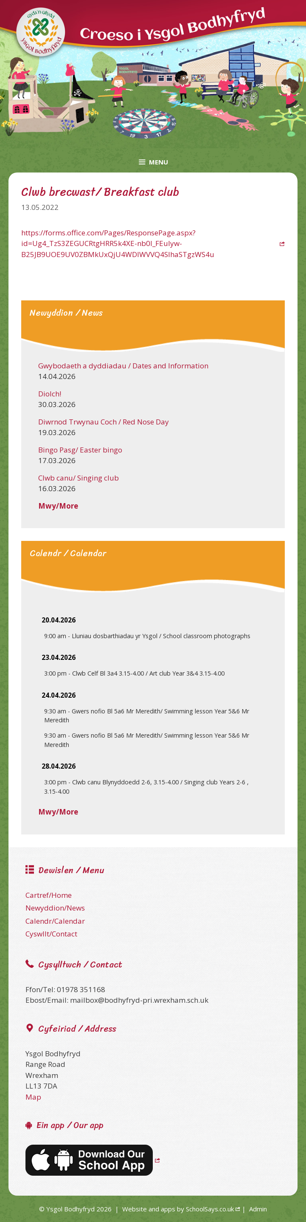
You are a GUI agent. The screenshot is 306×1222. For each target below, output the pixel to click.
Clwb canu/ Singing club (78, 478)
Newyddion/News (55, 908)
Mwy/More (58, 506)
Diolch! (49, 394)
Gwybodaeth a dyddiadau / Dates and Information (123, 366)
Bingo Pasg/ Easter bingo (80, 450)
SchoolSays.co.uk (210, 1209)
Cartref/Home (48, 895)
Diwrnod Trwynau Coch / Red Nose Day (103, 422)
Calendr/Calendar (55, 921)
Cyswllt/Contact (51, 934)
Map (33, 1097)
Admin (258, 1209)
